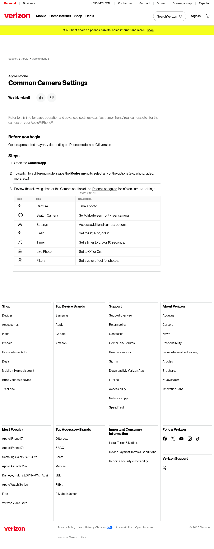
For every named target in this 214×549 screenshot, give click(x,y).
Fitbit (59, 484)
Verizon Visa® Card (14, 502)
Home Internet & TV (14, 351)
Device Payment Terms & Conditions (132, 451)
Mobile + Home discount (18, 370)
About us (168, 315)
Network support (120, 397)
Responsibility (172, 342)
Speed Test (116, 407)
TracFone (8, 388)
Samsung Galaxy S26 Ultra (19, 456)
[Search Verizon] (169, 16)
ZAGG (60, 447)
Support (144, 3)
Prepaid (7, 342)
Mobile (41, 16)
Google (60, 333)
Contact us (125, 3)
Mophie (61, 465)
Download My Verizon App (126, 370)
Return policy (118, 324)
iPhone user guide (104, 188)
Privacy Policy (66, 526)
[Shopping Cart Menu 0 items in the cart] (207, 15)
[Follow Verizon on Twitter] (173, 438)
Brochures (170, 370)
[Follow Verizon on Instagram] (190, 438)
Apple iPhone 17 (12, 438)
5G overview (171, 379)
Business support (120, 351)
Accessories (10, 324)
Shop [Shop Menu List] (78, 16)
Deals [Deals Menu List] (89, 16)
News (166, 333)
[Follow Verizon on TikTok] (198, 438)
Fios (5, 493)
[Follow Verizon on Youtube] (181, 438)
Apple (60, 324)
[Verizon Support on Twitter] (165, 467)
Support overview (120, 315)
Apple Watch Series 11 (16, 484)
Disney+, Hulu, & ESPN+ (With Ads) (25, 474)
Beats (59, 456)
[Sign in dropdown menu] (196, 16)
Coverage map (182, 3)
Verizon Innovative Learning (181, 351)
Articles (168, 361)
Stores (161, 3)
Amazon (61, 342)
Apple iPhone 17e (13, 447)
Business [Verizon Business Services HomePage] (29, 3)
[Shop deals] (150, 29)
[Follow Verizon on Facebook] (165, 438)
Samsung (62, 315)
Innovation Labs (173, 388)
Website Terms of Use (72, 536)
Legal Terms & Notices (124, 442)
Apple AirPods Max (15, 465)
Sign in (113, 361)
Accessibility (117, 388)
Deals (6, 361)
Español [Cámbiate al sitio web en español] (204, 3)
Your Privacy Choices (95, 526)
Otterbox (62, 438)
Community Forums (122, 342)
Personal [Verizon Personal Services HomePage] (10, 3)
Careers (168, 324)
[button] (41, 97)
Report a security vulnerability (128, 460)
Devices (7, 315)
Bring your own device (16, 379)
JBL (58, 474)
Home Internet (60, 16)
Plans (5, 333)
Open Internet (144, 526)
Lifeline (114, 379)
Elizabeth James (66, 493)
